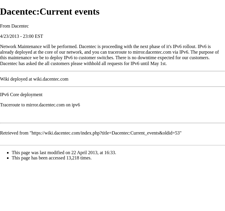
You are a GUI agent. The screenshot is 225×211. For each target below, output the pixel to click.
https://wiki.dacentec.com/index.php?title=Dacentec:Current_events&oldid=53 (106, 132)
